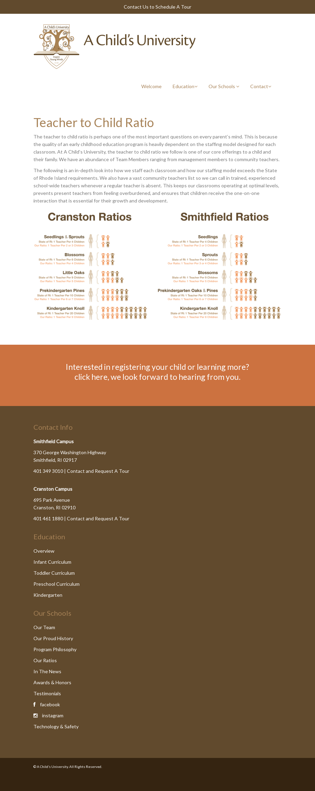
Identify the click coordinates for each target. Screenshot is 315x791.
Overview (43, 551)
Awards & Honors (52, 682)
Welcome (151, 86)
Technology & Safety (56, 726)
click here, (91, 377)
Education (185, 86)
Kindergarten (47, 595)
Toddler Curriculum (54, 573)
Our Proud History (53, 638)
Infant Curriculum (52, 562)
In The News (47, 671)
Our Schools (224, 86)
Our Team (44, 627)
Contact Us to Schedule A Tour (157, 7)
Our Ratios (45, 660)
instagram (52, 715)
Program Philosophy (55, 649)
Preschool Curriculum (56, 584)
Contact (260, 86)
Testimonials (47, 693)
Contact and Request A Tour (98, 471)
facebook (50, 704)
